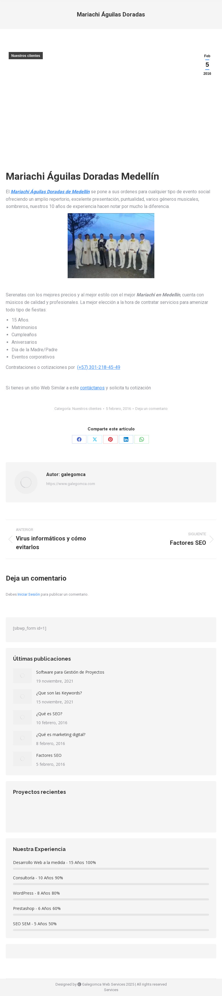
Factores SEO (49, 755)
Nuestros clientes (25, 56)
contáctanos (92, 388)
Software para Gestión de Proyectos (70, 672)
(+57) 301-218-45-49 (98, 367)
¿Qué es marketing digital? (60, 734)
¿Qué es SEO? (49, 713)
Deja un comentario (151, 408)
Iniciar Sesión (29, 594)
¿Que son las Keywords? (59, 693)
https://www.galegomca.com (70, 484)
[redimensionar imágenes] (22, 675)
